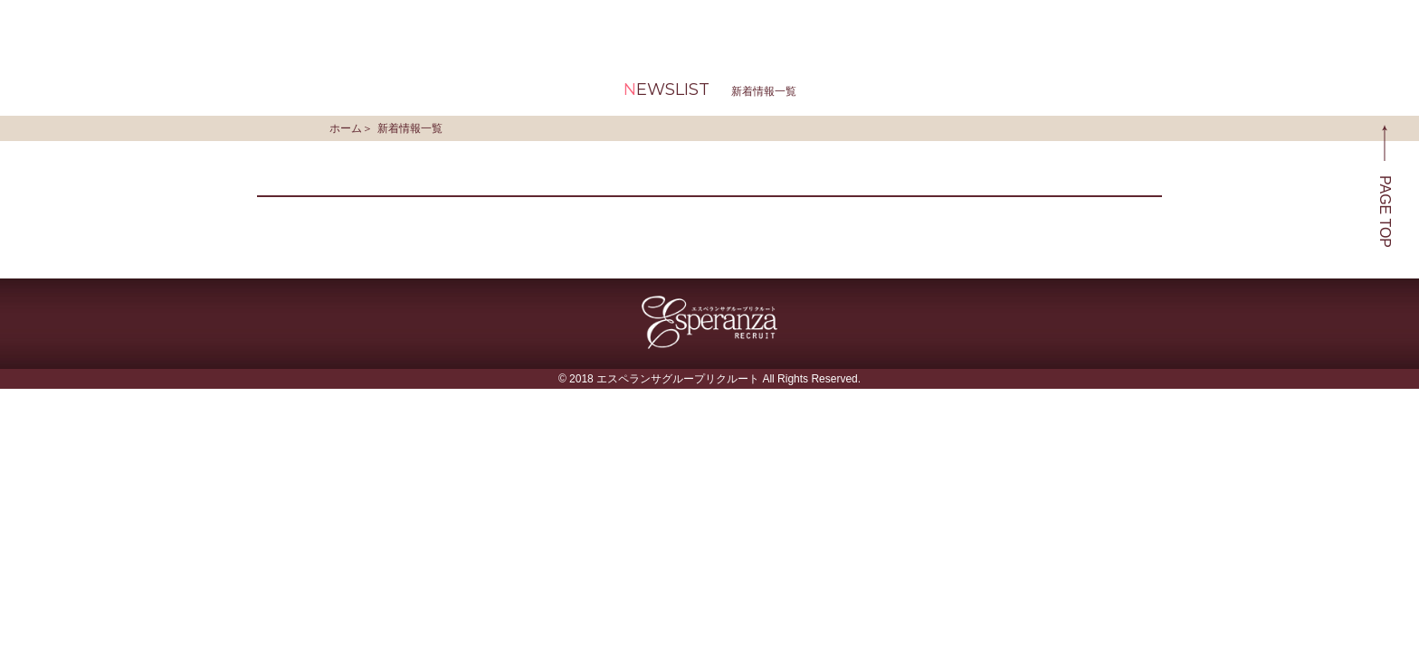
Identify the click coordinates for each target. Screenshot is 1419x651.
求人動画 (998, 26)
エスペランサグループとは (464, 26)
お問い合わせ (1237, 26)
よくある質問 (1117, 26)
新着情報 (879, 26)
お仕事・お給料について (700, 26)
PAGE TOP (1385, 186)
